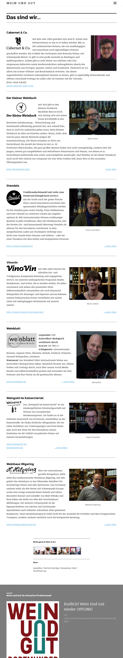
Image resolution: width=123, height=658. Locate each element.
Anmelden (37, 568)
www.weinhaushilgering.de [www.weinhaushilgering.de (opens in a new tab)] (21, 524)
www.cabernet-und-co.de (19, 85)
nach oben (111, 169)
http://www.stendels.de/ (19, 246)
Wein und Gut (21, 3)
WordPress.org (39, 571)
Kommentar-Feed (68, 568)
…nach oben (110, 246)
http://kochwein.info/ (18, 169)
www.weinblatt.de (16, 381)
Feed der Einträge (51, 568)
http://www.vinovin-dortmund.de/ (25, 312)
